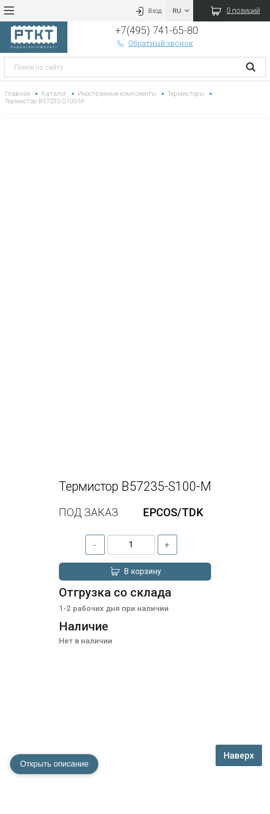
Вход (147, 10)
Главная (17, 93)
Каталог (54, 93)
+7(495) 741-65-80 (156, 30)
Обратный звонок (154, 43)
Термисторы (186, 93)
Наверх (239, 755)
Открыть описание (54, 764)
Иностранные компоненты (117, 93)
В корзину (135, 572)
